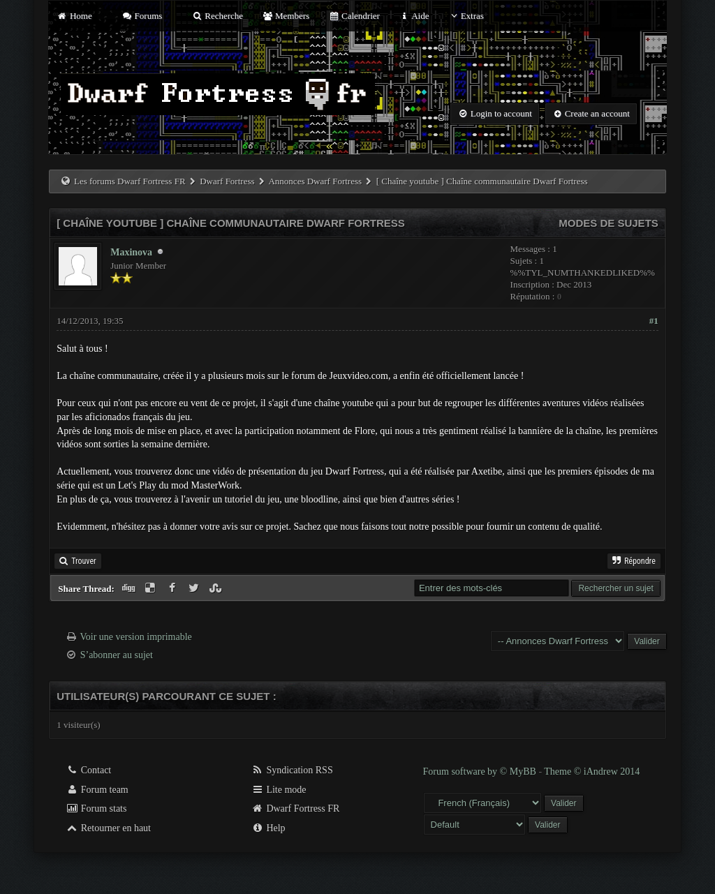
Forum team (97, 789)
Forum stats (96, 808)
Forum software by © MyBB (481, 771)
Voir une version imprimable (135, 637)
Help (268, 828)
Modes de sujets (608, 223)
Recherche (218, 15)
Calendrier (354, 15)
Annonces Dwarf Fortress (315, 181)
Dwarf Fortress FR (295, 808)
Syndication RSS (292, 770)
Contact (88, 770)
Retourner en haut (108, 828)
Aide (414, 15)
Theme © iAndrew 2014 (592, 771)
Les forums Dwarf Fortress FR (130, 181)
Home (74, 15)
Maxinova (131, 252)
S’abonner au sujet (116, 655)
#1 (653, 320)
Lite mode (279, 789)
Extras (466, 15)
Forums (141, 15)
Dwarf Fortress (227, 181)
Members (285, 15)
